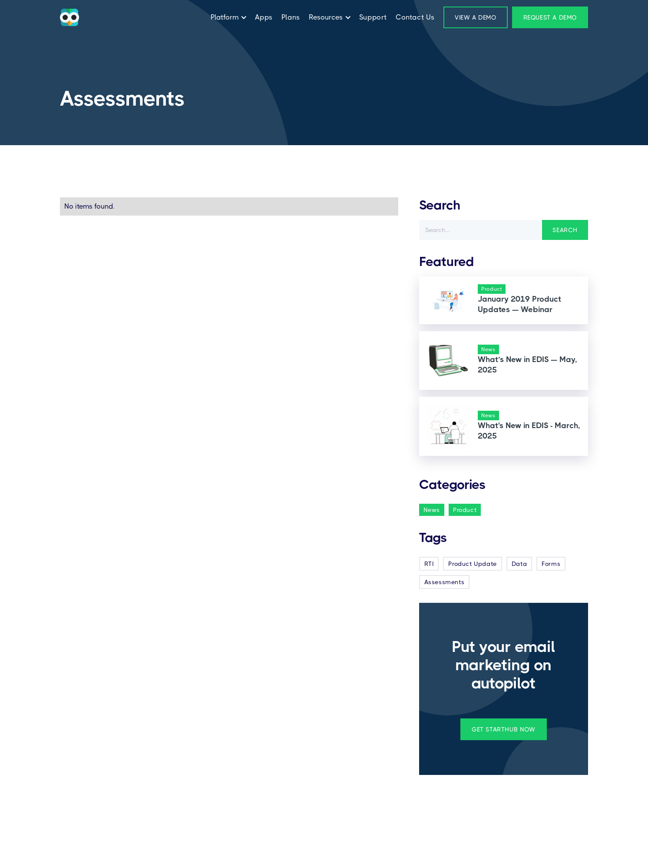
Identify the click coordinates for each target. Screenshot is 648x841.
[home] (69, 17)
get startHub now (504, 729)
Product (464, 509)
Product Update (472, 563)
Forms (551, 563)
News (431, 509)
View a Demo (475, 17)
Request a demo (550, 17)
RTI (429, 563)
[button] (226, 17)
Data (519, 563)
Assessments (444, 581)
